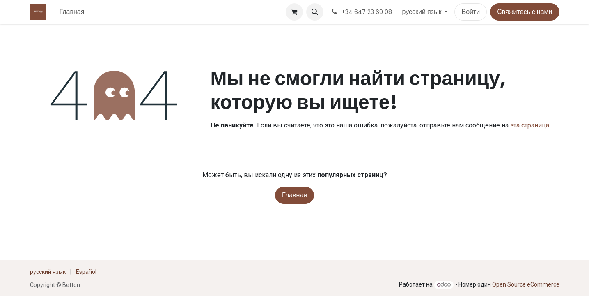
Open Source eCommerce (525, 284)
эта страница (529, 125)
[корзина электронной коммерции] (294, 12)
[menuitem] (72, 12)
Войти (470, 11)
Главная (294, 195)
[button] (314, 12)
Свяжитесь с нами (524, 11)
